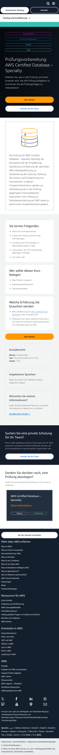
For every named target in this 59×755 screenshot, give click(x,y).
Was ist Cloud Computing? (12, 550)
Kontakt (4, 666)
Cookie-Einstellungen (11, 745)
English (43, 728)
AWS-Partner (6, 621)
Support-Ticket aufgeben (11, 673)
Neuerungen (6, 582)
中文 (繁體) (36, 735)
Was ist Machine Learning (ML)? (14, 574)
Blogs (3, 585)
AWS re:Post (6, 676)
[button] (15, 10)
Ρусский (49, 731)
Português (22, 731)
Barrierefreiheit (19, 742)
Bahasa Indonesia (22, 728)
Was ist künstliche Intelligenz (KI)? (15, 567)
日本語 (9, 735)
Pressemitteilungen (9, 589)
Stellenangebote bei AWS (11, 690)
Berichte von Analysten (10, 618)
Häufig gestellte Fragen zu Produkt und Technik (20, 614)
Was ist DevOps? (8, 557)
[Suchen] (48, 3)
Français (4, 731)
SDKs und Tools (7, 637)
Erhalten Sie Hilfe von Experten (14, 669)
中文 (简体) (26, 735)
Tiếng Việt (32, 731)
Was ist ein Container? (10, 560)
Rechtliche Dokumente (10, 687)
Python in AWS (7, 644)
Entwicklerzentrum (9, 633)
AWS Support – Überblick (11, 683)
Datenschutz (6, 742)
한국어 (16, 735)
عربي (11, 728)
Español (51, 728)
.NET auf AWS (6, 640)
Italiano (13, 731)
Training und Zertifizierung (15, 18)
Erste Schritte (6, 600)
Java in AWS (6, 647)
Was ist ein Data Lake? (10, 564)
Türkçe (41, 731)
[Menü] (53, 3)
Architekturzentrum (9, 611)
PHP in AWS (6, 651)
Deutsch (35, 728)
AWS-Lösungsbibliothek (10, 607)
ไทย (2, 735)
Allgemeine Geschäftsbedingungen (42, 742)
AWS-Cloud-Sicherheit (10, 578)
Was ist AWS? (6, 546)
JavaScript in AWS (8, 654)
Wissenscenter (7, 680)
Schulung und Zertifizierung (12, 604)
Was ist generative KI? (10, 571)
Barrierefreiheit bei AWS (11, 553)
